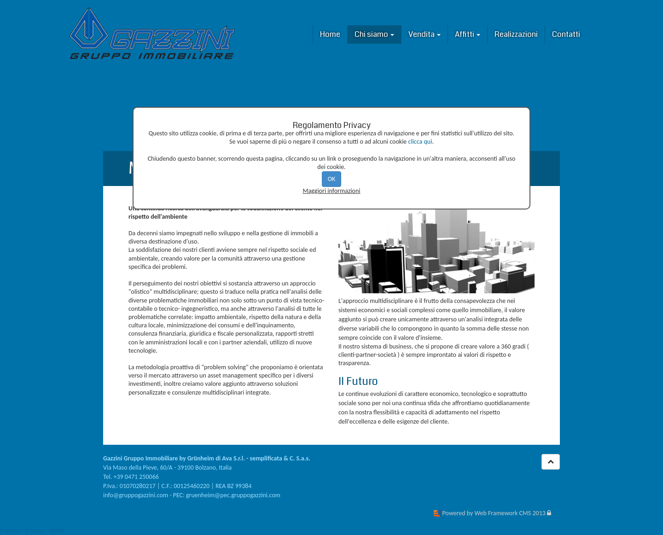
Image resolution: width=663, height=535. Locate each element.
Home (330, 34)
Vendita (424, 34)
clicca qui (420, 141)
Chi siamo (374, 34)
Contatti (566, 34)
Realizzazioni (516, 34)
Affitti (467, 34)
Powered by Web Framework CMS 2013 (493, 513)
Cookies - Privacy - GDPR (32, 531)
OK (332, 179)
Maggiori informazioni (331, 191)
